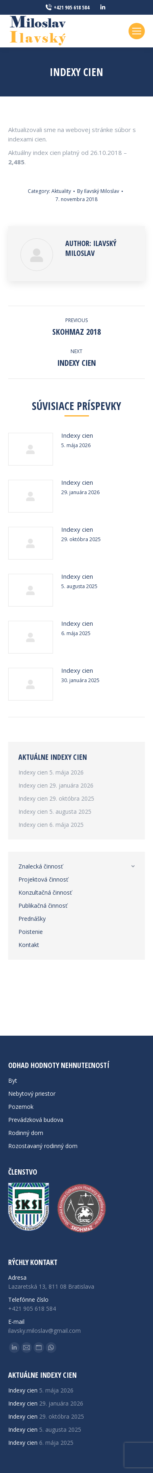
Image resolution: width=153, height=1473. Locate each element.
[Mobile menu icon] (137, 31)
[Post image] (30, 449)
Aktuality (61, 191)
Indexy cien (77, 435)
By (98, 191)
